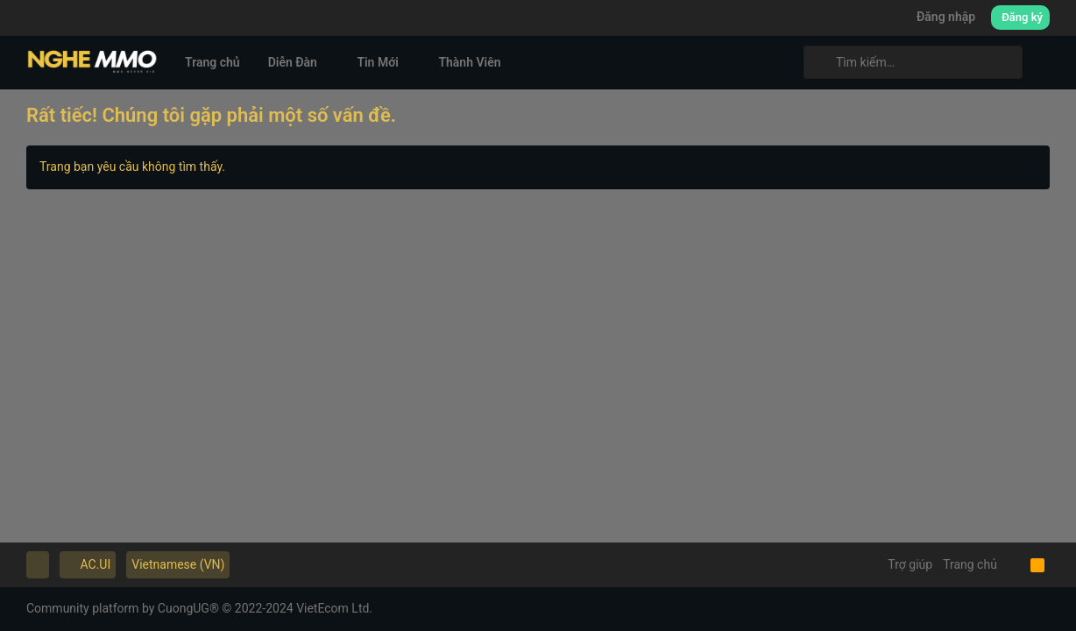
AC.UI (87, 564)
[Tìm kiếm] (913, 62)
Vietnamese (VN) (177, 564)
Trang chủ (970, 564)
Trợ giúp (910, 564)
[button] (331, 62)
